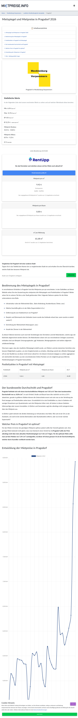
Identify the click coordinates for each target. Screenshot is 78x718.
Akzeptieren (39, 714)
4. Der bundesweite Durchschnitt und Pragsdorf (16, 44)
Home (3, 13)
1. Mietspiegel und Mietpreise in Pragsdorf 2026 (16, 32)
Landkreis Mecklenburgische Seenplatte (33, 13)
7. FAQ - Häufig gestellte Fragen (12, 56)
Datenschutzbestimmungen (40, 710)
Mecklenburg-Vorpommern (14, 13)
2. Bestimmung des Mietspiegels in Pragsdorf (15, 36)
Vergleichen (71, 275)
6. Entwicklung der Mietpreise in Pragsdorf (14, 52)
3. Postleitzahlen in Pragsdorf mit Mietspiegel (15, 40)
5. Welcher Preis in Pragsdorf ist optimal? (14, 48)
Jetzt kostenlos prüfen (39, 173)
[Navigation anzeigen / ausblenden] (74, 5)
